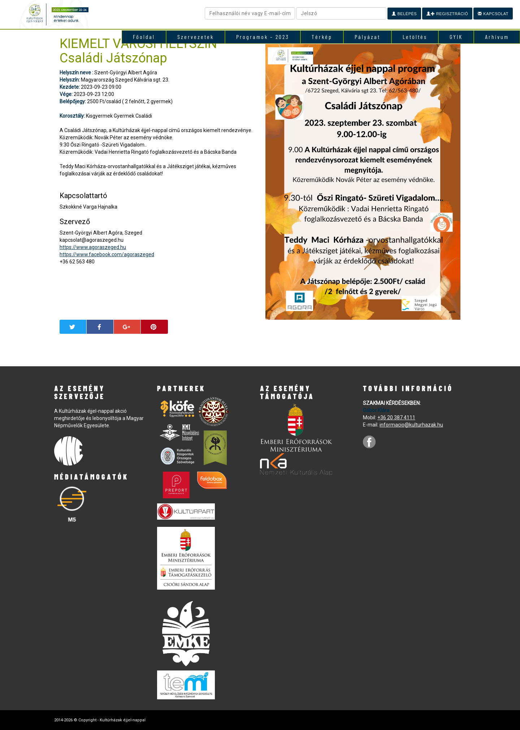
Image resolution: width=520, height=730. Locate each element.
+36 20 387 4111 (396, 417)
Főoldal (144, 36)
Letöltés (415, 36)
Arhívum (497, 36)
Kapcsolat (493, 14)
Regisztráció (447, 14)
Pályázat (367, 36)
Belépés (404, 14)
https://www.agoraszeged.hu (93, 247)
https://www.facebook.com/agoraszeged (107, 254)
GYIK (456, 36)
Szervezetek (195, 36)
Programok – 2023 (262, 36)
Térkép (322, 36)
